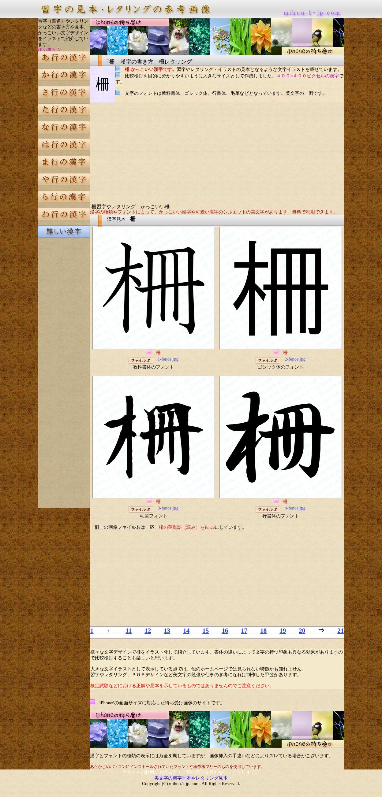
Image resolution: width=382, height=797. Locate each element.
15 (205, 630)
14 (186, 630)
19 (282, 630)
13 (167, 630)
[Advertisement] (63, 347)
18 (263, 630)
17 (244, 630)
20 (302, 630)
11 (128, 630)
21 (340, 630)
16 (225, 630)
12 (147, 630)
